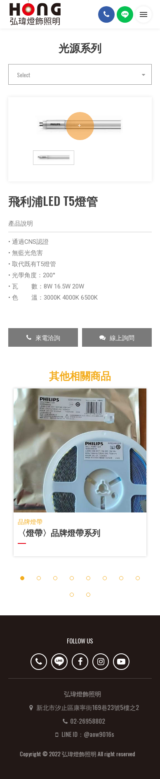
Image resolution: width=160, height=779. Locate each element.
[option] (80, 126)
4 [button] (71, 578)
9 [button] (71, 594)
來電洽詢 (43, 337)
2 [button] (38, 578)
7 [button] (121, 578)
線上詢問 (116, 337)
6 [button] (104, 578)
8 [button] (137, 578)
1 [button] (22, 578)
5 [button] (88, 578)
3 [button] (55, 578)
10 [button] (88, 594)
